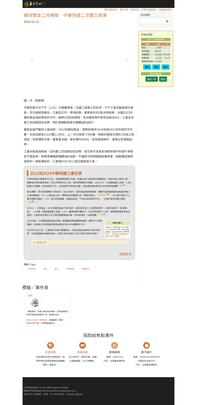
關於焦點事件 (111, 9)
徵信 (165, 67)
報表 (156, 67)
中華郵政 (70, 268)
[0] (75, 93)
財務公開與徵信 (149, 9)
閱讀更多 (125, 254)
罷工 (57, 268)
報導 (120, 186)
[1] (79, 93)
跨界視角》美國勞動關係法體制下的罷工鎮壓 (117, 235)
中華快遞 (32, 268)
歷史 (163, 79)
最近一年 (151, 79)
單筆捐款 (43, 319)
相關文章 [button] (41, 242)
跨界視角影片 (103, 195)
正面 (123, 232)
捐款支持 (135, 9)
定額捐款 (50, 352)
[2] (84, 93)
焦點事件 (85, 268)
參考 (101, 215)
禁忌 (116, 229)
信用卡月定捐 (32, 319)
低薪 (45, 268)
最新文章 (124, 9)
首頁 (30, 295)
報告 (147, 67)
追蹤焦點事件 (165, 9)
